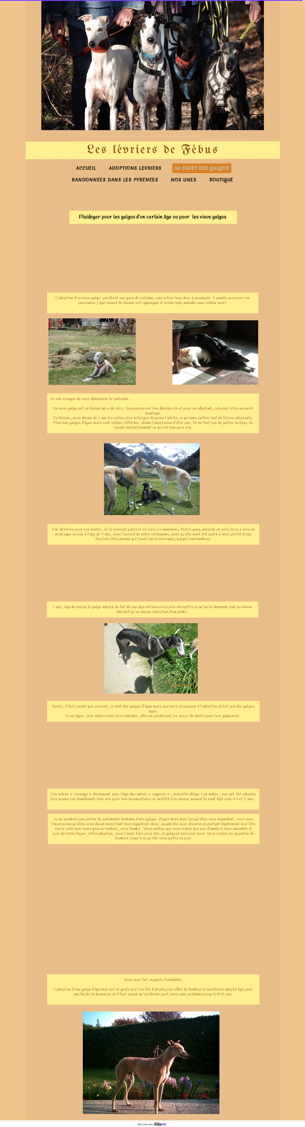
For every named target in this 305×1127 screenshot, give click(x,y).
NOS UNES (183, 180)
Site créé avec (153, 1124)
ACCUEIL (86, 168)
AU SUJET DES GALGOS (201, 168)
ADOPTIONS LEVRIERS (135, 168)
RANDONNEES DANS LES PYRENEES (115, 180)
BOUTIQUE (221, 180)
